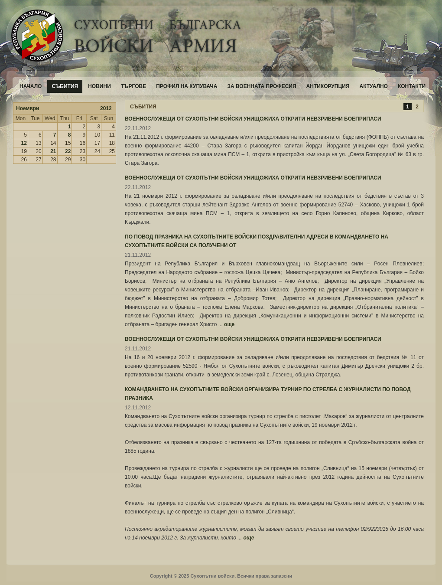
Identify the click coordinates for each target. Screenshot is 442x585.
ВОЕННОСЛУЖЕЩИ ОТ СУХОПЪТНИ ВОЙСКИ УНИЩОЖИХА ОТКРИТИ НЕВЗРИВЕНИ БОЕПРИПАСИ (253, 119)
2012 (106, 108)
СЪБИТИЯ (143, 107)
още (229, 324)
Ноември (27, 108)
